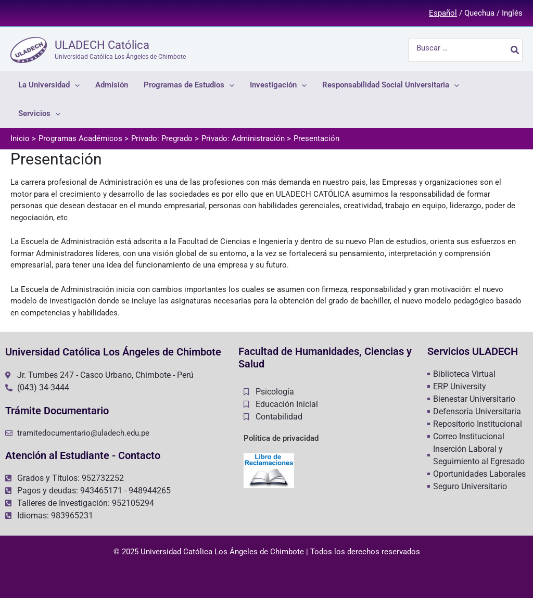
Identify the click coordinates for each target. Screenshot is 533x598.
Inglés (512, 13)
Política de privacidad (281, 438)
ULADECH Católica (102, 45)
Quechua (479, 13)
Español (443, 13)
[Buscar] (515, 50)
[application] (75, 85)
